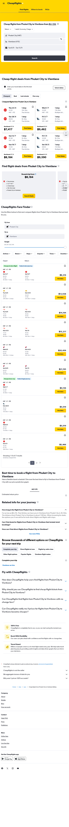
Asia (20, 687)
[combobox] (8, 29)
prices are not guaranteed (46, 664)
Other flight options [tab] (10, 554)
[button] (3, 3)
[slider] (65, 247)
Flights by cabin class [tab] (45, 549)
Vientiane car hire (8, 565)
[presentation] (58, 24)
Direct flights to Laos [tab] (27, 549)
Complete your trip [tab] (10, 549)
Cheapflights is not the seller (35, 670)
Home (14, 687)
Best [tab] (15, 96)
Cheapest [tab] (6, 96)
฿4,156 (52, 24)
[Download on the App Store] (20, 759)
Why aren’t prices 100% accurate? (35, 678)
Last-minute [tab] (25, 96)
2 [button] (36, 463)
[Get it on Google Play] (7, 759)
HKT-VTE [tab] (35, 489)
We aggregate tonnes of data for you (35, 674)
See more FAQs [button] (34, 534)
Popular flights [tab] (26, 554)
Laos (25, 687)
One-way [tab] (36, 96)
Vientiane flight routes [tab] (43, 554)
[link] (29, 196)
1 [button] (32, 463)
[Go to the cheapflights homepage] (15, 3)
